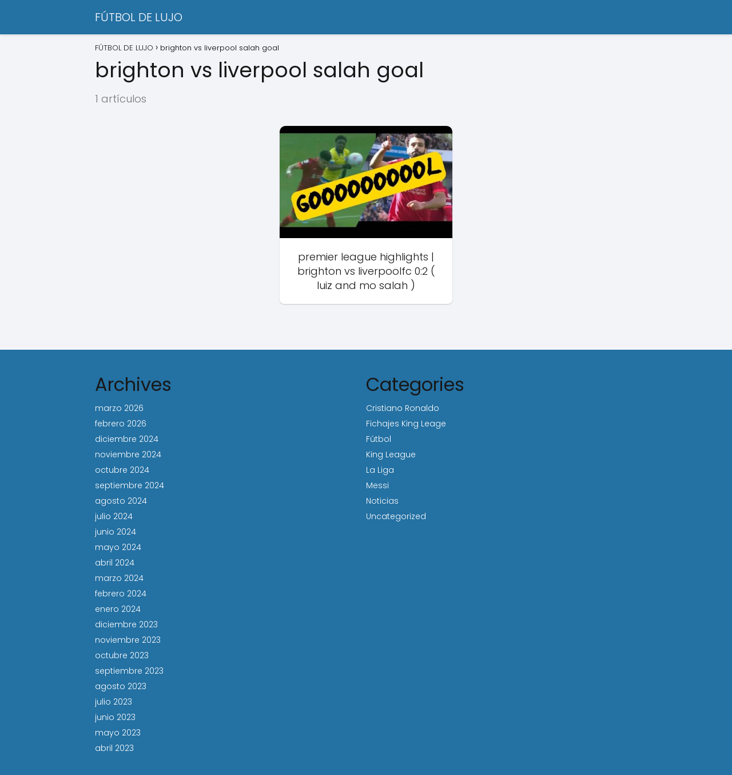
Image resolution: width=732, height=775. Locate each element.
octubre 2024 (122, 470)
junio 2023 (115, 717)
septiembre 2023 (129, 671)
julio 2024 (114, 516)
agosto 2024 (121, 501)
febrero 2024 (120, 593)
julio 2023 (113, 701)
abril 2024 (114, 562)
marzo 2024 (119, 578)
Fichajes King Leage (406, 423)
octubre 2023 (122, 655)
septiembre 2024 (129, 485)
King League (391, 454)
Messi (377, 485)
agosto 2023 (120, 686)
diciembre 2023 (126, 624)
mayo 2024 (118, 547)
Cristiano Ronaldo (402, 408)
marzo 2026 (119, 408)
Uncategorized (396, 516)
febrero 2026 (120, 423)
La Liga (380, 470)
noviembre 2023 (128, 640)
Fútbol (378, 439)
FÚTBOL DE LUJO (138, 17)
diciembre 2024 (126, 439)
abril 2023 (114, 748)
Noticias (382, 501)
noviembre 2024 (128, 454)
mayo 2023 (118, 732)
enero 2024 (118, 609)
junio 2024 (115, 531)
